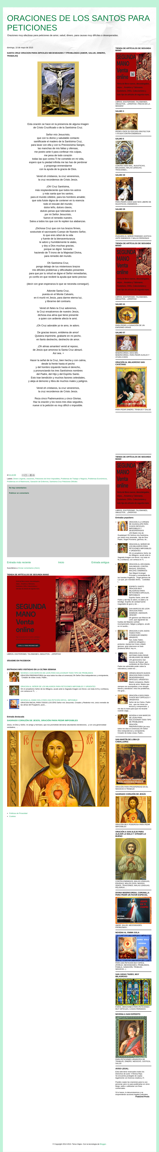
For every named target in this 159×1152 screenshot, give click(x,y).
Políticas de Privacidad (18, 813)
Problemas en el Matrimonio (18, 482)
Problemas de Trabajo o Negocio (74, 479)
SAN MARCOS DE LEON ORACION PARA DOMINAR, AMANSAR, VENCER (139, 612)
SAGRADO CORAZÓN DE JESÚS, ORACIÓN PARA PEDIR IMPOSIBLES (42, 720)
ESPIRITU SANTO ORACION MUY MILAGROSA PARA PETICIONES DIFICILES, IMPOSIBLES (139, 590)
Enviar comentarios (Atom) (29, 568)
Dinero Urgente (19, 479)
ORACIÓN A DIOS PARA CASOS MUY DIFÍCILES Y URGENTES (139, 697)
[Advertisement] (58, 441)
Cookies (12, 816)
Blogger (103, 1144)
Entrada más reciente (19, 562)
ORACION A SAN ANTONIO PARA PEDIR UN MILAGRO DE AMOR (139, 655)
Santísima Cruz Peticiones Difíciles (63, 482)
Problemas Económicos (97, 479)
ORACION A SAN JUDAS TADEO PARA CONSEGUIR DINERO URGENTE (139, 634)
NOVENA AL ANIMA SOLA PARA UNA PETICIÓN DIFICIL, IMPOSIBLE (49, 700)
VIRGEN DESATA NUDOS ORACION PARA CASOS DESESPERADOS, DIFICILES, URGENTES (139, 676)
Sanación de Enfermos (39, 482)
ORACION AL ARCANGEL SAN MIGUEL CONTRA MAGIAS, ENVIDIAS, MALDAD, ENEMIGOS (139, 567)
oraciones (30, 479)
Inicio (61, 562)
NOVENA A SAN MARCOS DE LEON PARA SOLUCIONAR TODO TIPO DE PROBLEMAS (57, 673)
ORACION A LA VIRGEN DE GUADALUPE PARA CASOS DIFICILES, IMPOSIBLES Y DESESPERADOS (139, 526)
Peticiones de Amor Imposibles (47, 479)
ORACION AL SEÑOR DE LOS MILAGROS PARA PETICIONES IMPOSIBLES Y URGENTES (58, 686)
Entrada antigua (100, 562)
